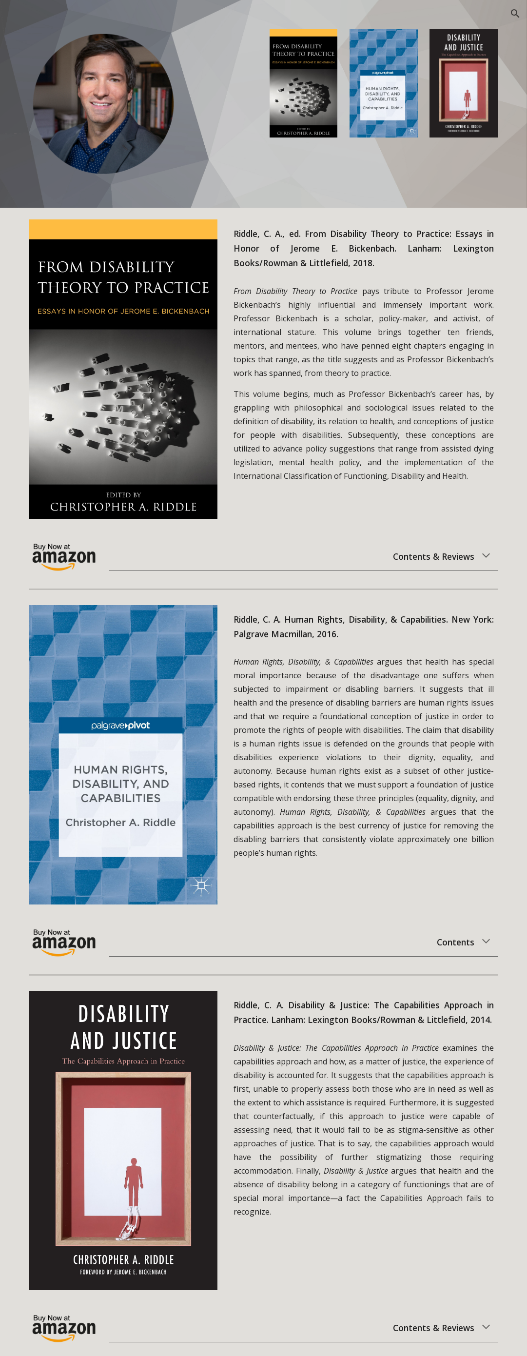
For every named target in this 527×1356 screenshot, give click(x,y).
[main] (364, 248)
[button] (515, 13)
